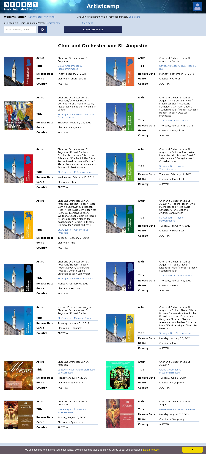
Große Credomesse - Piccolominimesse (171, 371)
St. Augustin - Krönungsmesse (75, 171)
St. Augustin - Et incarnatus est (177, 332)
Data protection (151, 449)
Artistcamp (103, 5)
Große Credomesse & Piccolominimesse (70, 67)
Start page (87, 22)
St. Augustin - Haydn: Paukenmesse (171, 219)
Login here (134, 16)
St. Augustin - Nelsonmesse (175, 120)
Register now (53, 22)
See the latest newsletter (41, 16)
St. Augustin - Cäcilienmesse (175, 275)
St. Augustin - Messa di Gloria (75, 317)
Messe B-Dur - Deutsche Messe (177, 409)
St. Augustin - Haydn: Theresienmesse (171, 167)
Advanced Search (93, 29)
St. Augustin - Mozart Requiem (75, 278)
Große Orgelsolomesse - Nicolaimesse (72, 411)
